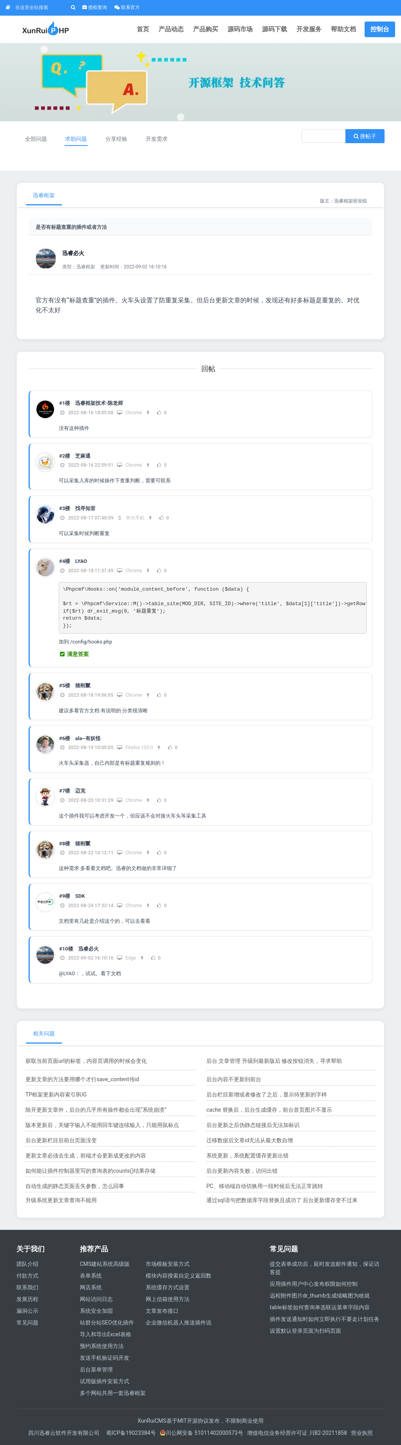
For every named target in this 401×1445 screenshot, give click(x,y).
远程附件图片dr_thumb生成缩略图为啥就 (320, 1295)
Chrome (129, 412)
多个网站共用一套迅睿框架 (113, 1393)
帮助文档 (343, 29)
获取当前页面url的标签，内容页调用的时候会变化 (86, 1061)
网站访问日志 (96, 1299)
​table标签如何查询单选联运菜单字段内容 (320, 1307)
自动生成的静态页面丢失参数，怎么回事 (74, 1186)
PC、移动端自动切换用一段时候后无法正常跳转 (264, 1186)
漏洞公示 (27, 1311)
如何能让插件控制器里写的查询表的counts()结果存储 (90, 1171)
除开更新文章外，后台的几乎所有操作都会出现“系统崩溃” (95, 1110)
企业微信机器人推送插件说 (178, 1322)
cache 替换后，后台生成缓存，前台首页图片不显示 (269, 1110)
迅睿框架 (44, 195)
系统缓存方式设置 (168, 1287)
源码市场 (240, 29)
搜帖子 (365, 136)
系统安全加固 (96, 1311)
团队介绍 (27, 1264)
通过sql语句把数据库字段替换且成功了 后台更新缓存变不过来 (282, 1200)
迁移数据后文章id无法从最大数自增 (249, 1140)
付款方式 (27, 1275)
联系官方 (127, 7)
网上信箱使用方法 (168, 1299)
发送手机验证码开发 (104, 1358)
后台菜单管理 (96, 1369)
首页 (143, 29)
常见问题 (27, 1322)
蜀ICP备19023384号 (131, 1433)
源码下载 (274, 29)
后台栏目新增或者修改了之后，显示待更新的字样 (266, 1094)
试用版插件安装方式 (104, 1381)
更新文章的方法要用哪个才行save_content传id (82, 1079)
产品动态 (171, 29)
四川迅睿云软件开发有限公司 (64, 1433)
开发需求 (157, 139)
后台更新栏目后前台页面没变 (61, 1140)
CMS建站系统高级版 (105, 1264)
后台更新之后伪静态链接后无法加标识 (253, 1125)
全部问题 (36, 139)
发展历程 (27, 1299)
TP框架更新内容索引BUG (56, 1094)
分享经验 (116, 139)
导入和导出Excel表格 (105, 1334)
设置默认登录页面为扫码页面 (305, 1331)
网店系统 (91, 1287)
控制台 (379, 29)
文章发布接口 (162, 1311)
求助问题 (76, 139)
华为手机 (131, 518)
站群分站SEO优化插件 (107, 1322)
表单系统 (91, 1275)
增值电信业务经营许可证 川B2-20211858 (297, 1433)
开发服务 (309, 29)
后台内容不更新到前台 (233, 1079)
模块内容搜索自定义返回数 (178, 1275)
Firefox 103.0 (135, 747)
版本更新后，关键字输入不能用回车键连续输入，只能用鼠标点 (102, 1125)
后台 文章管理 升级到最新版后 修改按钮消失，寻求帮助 (274, 1061)
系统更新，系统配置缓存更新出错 (247, 1155)
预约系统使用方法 (102, 1346)
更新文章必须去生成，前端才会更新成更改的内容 (85, 1155)
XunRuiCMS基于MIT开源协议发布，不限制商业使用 (200, 1421)
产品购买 (205, 29)
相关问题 (44, 1033)
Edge (126, 958)
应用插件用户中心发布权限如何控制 (314, 1284)
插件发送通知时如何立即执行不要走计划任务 (324, 1319)
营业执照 (362, 1433)
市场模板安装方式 (168, 1264)
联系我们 (27, 1287)
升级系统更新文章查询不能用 (61, 1200)
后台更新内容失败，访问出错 (242, 1171)
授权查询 (94, 7)
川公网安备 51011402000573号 (201, 1433)
